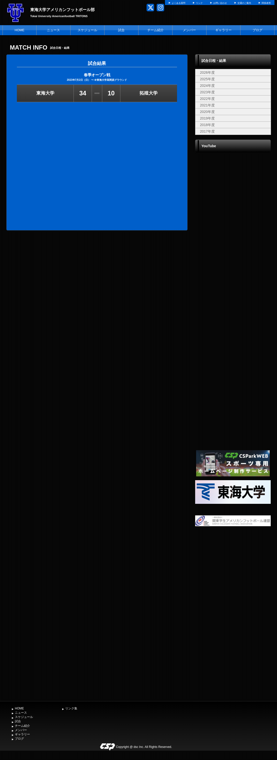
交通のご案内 (244, 3)
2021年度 (207, 105)
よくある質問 (178, 3)
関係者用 (266, 3)
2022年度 (207, 99)
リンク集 (71, 708)
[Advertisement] (233, 616)
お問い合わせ (220, 3)
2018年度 (207, 125)
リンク (199, 3)
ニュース (53, 30)
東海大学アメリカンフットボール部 (62, 10)
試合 (121, 30)
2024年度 (207, 86)
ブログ (257, 30)
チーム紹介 (155, 30)
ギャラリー (223, 30)
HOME (19, 30)
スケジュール (87, 30)
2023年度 (207, 92)
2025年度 (207, 79)
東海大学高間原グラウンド (112, 80)
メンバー (189, 30)
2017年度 (207, 131)
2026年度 (207, 72)
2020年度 (207, 112)
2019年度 (207, 118)
